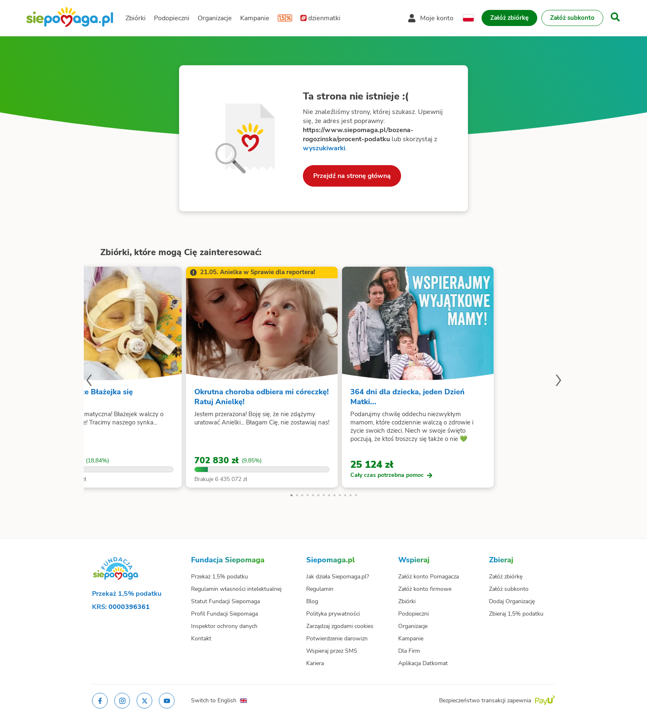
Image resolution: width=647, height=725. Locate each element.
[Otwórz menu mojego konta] (430, 18)
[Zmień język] (468, 18)
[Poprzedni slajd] (89, 381)
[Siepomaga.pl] (69, 18)
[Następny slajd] (558, 381)
